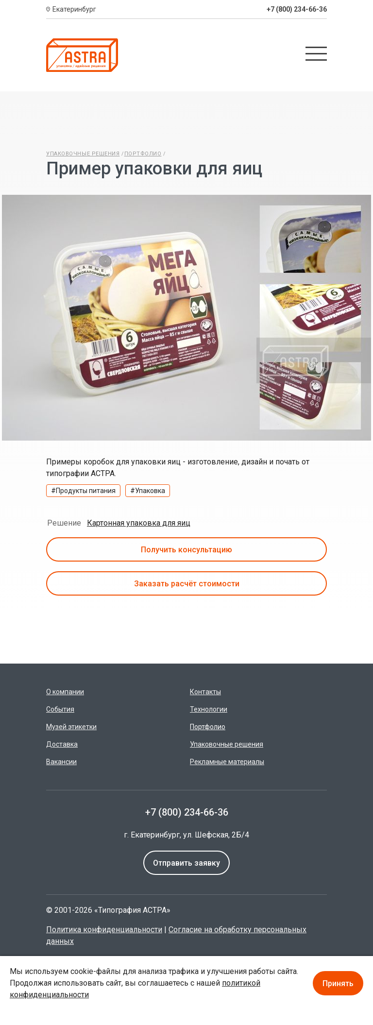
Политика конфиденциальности (104, 929)
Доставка (62, 744)
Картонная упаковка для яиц (138, 523)
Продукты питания (86, 491)
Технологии (208, 709)
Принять (338, 983)
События (60, 709)
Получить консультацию (186, 549)
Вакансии (61, 762)
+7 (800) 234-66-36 (297, 9)
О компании (65, 692)
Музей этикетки (71, 727)
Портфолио (143, 154)
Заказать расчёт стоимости (186, 583)
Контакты (205, 692)
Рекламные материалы (227, 762)
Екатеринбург (74, 9)
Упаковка (150, 491)
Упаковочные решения (82, 154)
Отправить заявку (186, 863)
